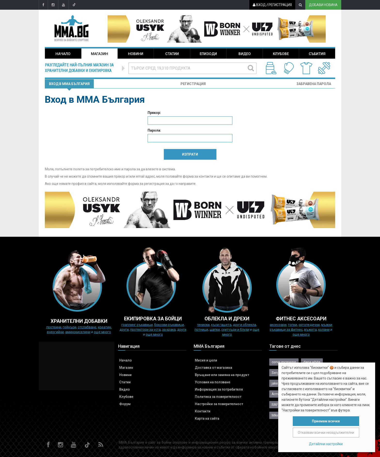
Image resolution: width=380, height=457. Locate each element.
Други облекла (244, 325)
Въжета (310, 329)
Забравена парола (313, 84)
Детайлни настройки (326, 444)
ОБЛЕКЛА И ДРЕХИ (227, 319)
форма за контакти (198, 176)
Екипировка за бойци (153, 319)
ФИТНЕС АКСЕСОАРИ (301, 319)
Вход (259, 5)
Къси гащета (221, 325)
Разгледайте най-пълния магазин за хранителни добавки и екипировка (79, 68)
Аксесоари (278, 325)
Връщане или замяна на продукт (222, 375)
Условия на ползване (212, 382)
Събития (317, 54)
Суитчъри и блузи (235, 329)
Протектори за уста (145, 329)
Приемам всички (326, 421)
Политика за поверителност (218, 397)
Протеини (53, 327)
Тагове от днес (285, 346)
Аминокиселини (77, 332)
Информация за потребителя (219, 389)
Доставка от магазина (213, 368)
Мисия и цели (206, 360)
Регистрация (280, 5)
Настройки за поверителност (219, 404)
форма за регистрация (146, 184)
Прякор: (154, 113)
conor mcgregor (284, 362)
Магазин (99, 54)
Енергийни (55, 332)
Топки (292, 325)
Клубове (281, 54)
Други (124, 329)
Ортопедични (309, 325)
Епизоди (208, 54)
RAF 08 (277, 405)
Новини (135, 54)
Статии (172, 54)
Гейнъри (69, 327)
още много (102, 332)
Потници (201, 329)
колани (324, 329)
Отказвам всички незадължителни (326, 432)
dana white (311, 362)
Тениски (203, 325)
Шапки (215, 329)
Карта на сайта (207, 418)
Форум (125, 404)
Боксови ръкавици (169, 325)
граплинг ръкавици (137, 325)
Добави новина (323, 5)
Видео (244, 54)
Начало (63, 54)
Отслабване (87, 327)
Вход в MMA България (69, 84)
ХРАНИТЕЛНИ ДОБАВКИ (79, 321)
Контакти (202, 411)
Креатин (104, 327)
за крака (169, 329)
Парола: (154, 130)
